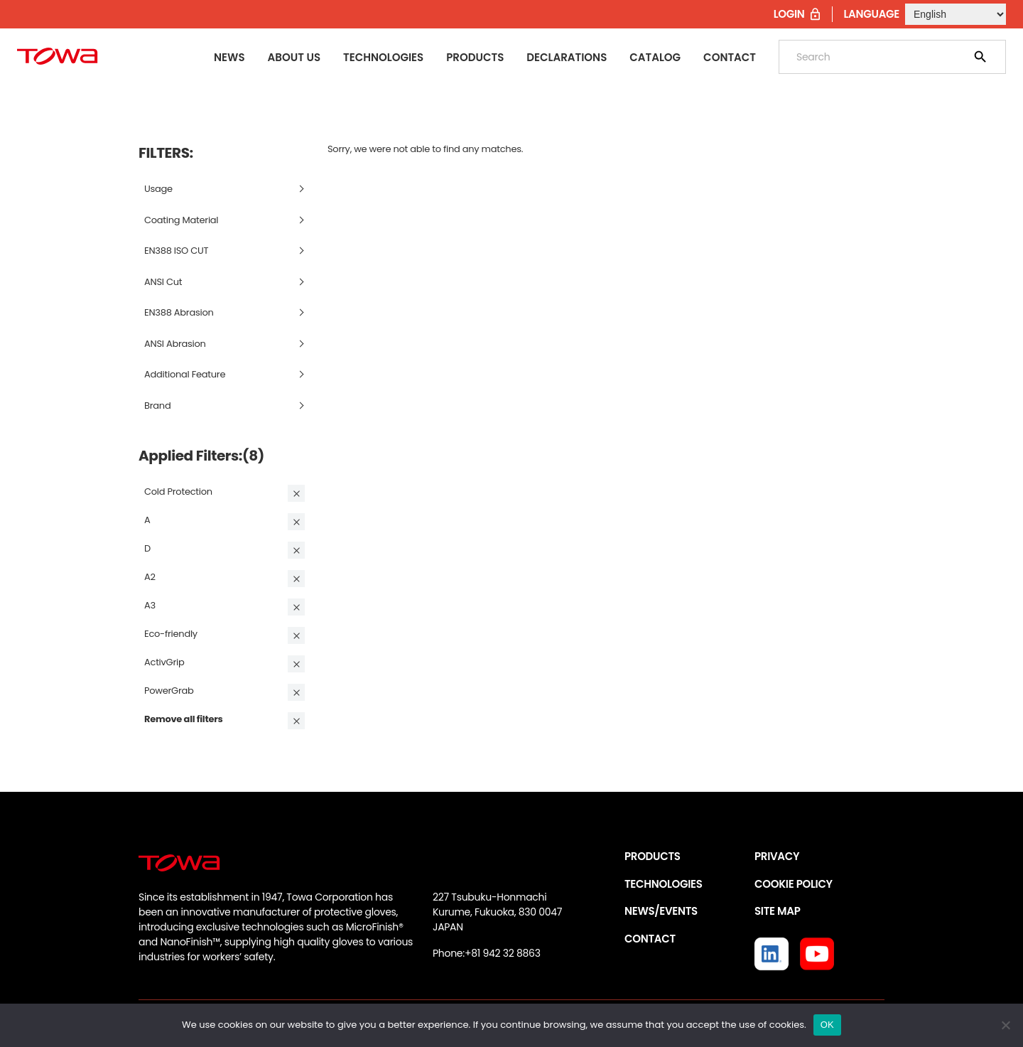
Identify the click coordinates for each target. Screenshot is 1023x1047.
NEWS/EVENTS (661, 910)
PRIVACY (776, 856)
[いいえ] (1005, 1025)
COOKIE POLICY (793, 883)
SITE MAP (777, 910)
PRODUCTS (652, 856)
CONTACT (650, 938)
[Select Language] (955, 14)
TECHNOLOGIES (663, 883)
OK (827, 1024)
